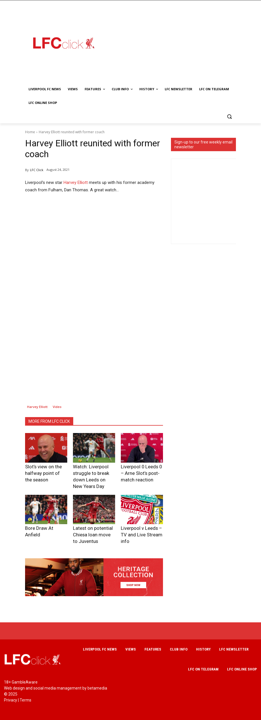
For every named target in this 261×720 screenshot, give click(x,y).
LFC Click (36, 170)
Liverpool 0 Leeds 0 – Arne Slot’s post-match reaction (139, 472)
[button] (229, 116)
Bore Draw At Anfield (42, 518)
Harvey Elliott (76, 182)
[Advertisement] (182, 43)
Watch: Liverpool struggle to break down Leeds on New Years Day (94, 472)
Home (30, 132)
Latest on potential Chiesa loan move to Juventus (89, 524)
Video (57, 407)
